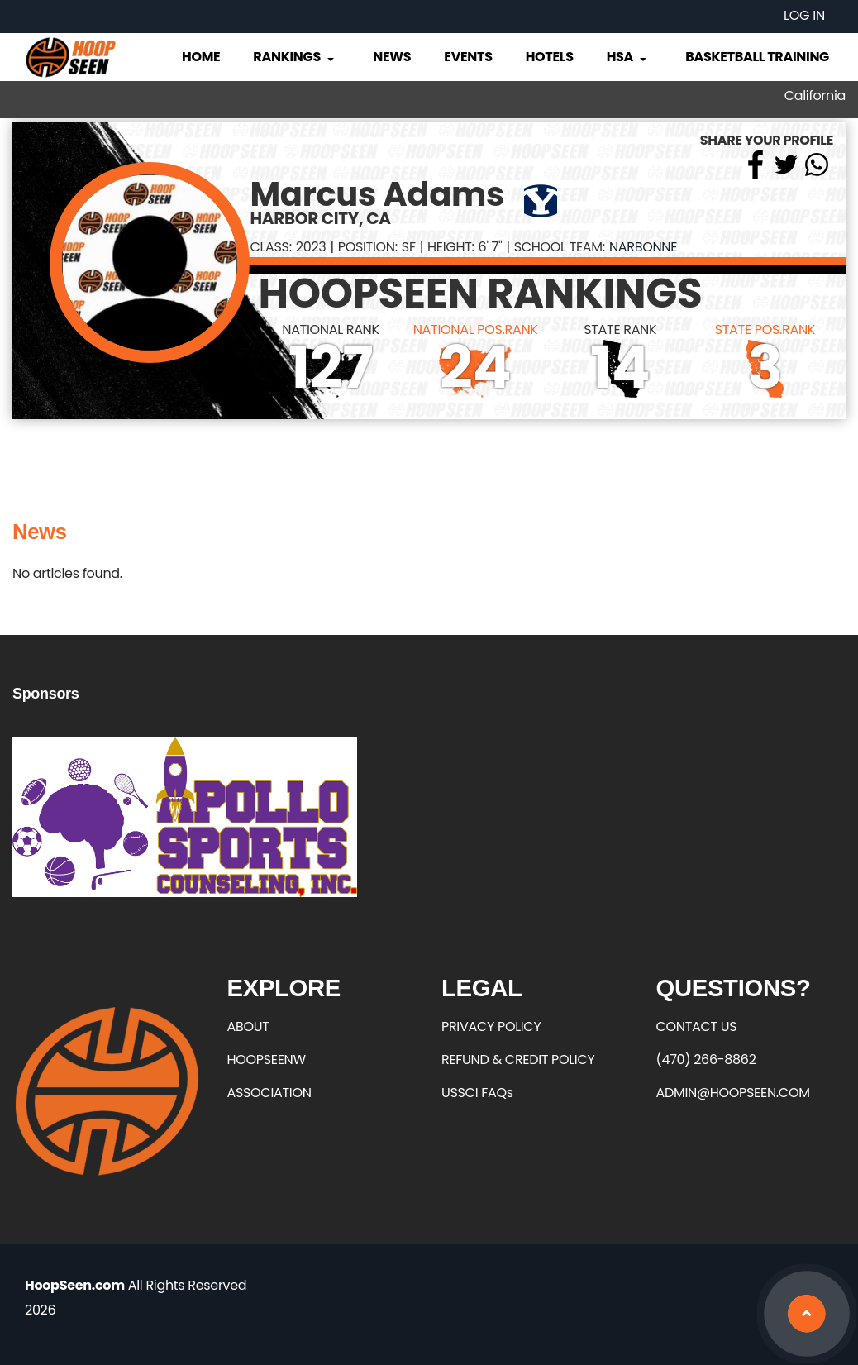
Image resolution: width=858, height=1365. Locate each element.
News (392, 56)
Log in (804, 15)
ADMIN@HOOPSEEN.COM (733, 1092)
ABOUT (248, 1026)
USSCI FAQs (477, 1092)
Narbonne (643, 246)
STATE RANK (620, 329)
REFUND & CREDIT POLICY (518, 1059)
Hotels (550, 56)
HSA (628, 56)
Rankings (294, 56)
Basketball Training (757, 56)
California (815, 95)
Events (468, 56)
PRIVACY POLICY (491, 1026)
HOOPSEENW (266, 1059)
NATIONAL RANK (330, 329)
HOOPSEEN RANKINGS (480, 293)
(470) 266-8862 (706, 1059)
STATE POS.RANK (765, 329)
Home (201, 56)
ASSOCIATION (269, 1092)
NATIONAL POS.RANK (475, 329)
